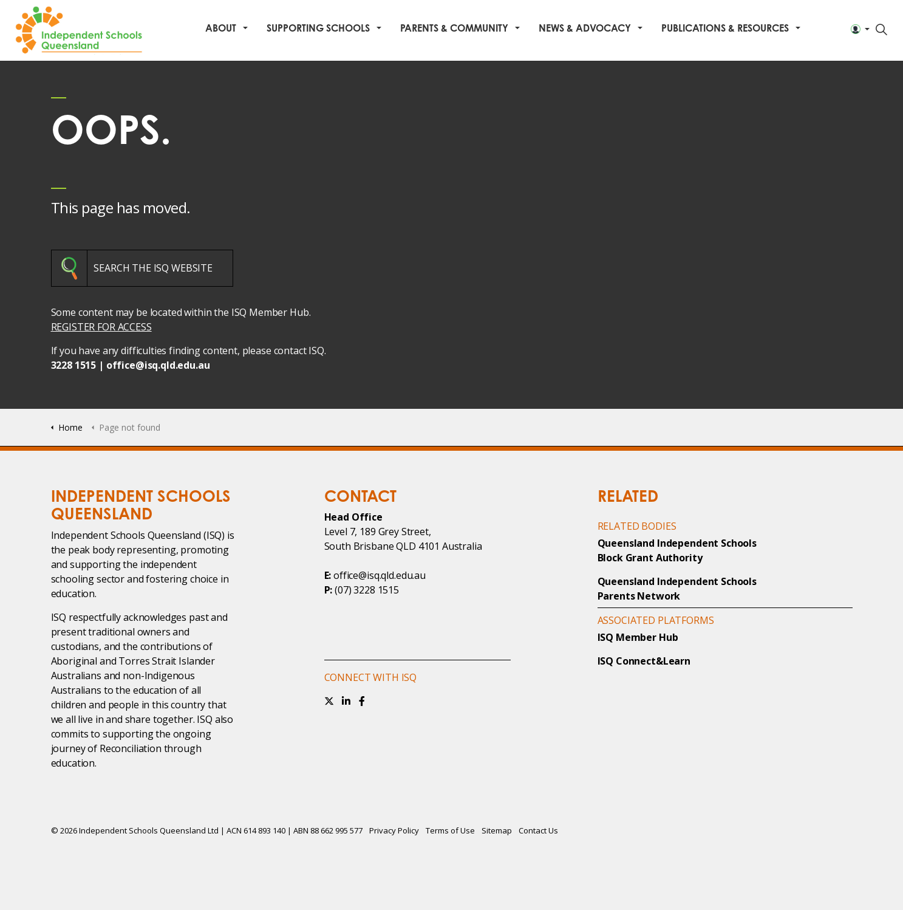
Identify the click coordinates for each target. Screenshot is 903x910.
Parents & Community (454, 28)
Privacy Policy (394, 830)
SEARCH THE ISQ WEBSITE (153, 268)
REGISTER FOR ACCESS (101, 327)
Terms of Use (450, 830)
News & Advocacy (585, 28)
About (220, 28)
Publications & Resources (725, 28)
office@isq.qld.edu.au (158, 365)
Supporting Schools (318, 28)
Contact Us (538, 830)
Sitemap (497, 830)
